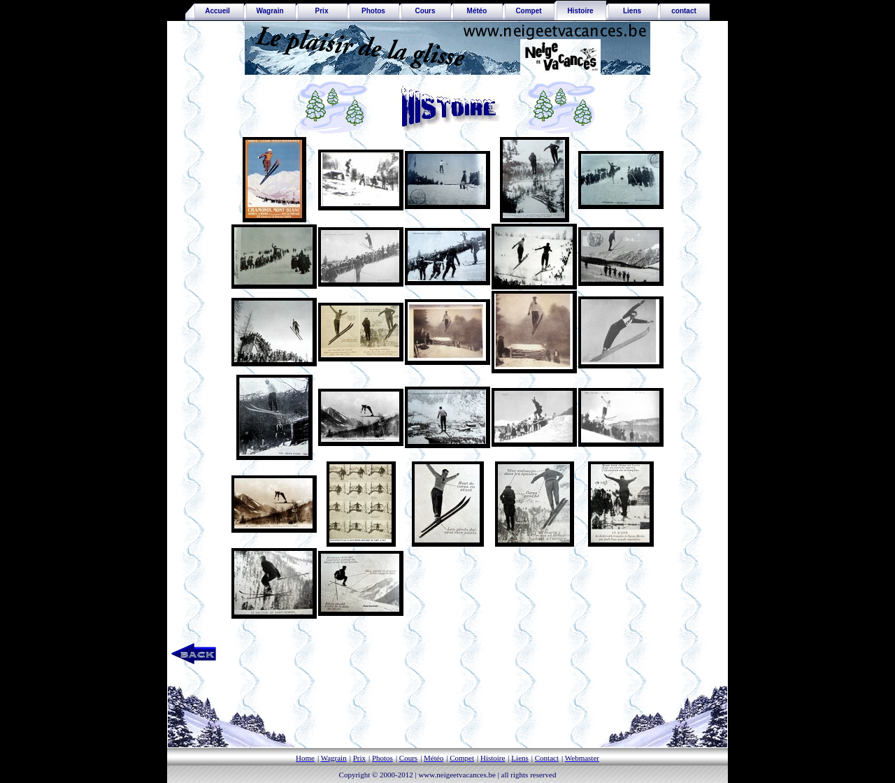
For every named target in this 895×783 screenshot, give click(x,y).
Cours (425, 11)
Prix (322, 11)
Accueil (214, 11)
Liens (632, 11)
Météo (477, 11)
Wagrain (269, 11)
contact (683, 11)
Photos (373, 11)
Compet (528, 11)
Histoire (580, 11)
